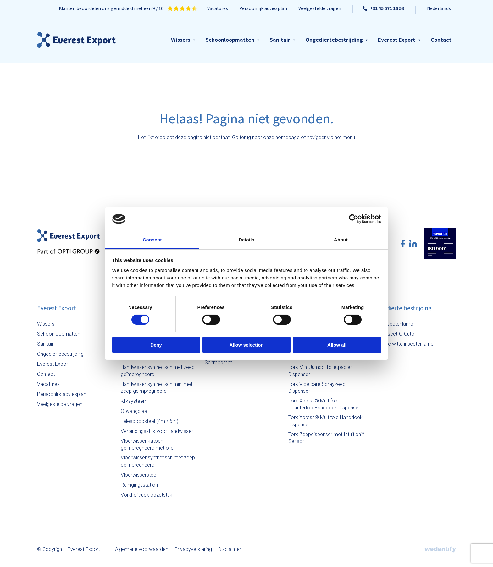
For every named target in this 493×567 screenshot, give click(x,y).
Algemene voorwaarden (141, 549)
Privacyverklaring (193, 549)
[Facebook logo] (403, 244)
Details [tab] (246, 239)
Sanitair (280, 39)
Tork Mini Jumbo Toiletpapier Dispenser (320, 370)
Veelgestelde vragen (319, 8)
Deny (156, 345)
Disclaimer (229, 549)
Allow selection (246, 345)
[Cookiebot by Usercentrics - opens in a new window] (353, 219)
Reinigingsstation (139, 485)
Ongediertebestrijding (334, 39)
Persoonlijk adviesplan (263, 8)
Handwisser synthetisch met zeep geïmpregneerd (158, 370)
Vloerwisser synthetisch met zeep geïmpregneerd (158, 461)
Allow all (336, 345)
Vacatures (217, 8)
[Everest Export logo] (76, 40)
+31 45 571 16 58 (383, 8)
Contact (441, 39)
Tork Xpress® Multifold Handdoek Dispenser (325, 420)
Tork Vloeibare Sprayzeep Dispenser (317, 387)
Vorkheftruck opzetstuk (146, 495)
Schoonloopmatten (230, 39)
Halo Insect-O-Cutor (394, 334)
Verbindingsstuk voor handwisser (157, 431)
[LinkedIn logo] (413, 244)
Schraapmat (218, 362)
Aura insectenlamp (392, 324)
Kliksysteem (134, 401)
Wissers (180, 39)
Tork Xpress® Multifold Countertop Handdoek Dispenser (324, 404)
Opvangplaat (135, 411)
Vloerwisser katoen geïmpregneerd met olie (147, 444)
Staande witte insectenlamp (403, 344)
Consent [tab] (152, 239)
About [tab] (341, 239)
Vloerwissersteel (139, 475)
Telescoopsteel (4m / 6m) (149, 421)
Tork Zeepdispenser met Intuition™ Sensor (326, 437)
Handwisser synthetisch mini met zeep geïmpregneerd (156, 387)
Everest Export (396, 39)
